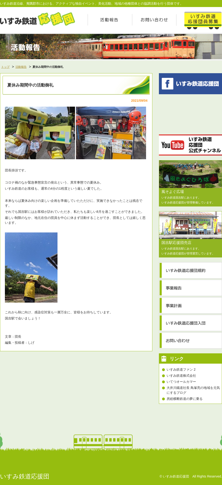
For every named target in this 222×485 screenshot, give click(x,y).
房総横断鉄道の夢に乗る (185, 399)
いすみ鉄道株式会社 (181, 375)
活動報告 (21, 67)
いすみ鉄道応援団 (24, 476)
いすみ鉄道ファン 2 (181, 369)
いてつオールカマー (181, 382)
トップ (5, 67)
